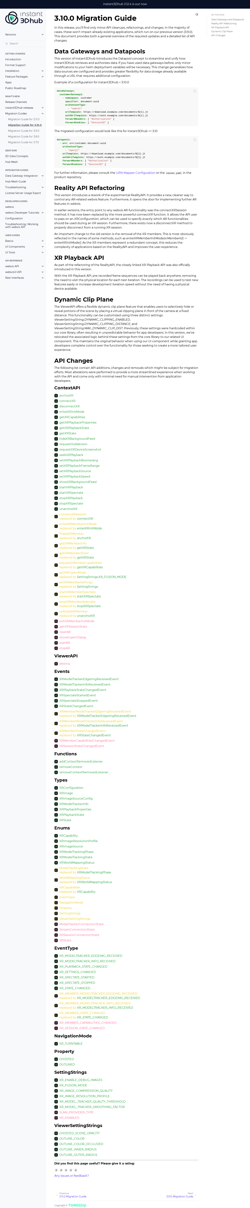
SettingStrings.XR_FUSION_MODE (101, 577)
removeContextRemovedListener (83, 772)
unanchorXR (68, 509)
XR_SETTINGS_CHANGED (77, 972)
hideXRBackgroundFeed (77, 438)
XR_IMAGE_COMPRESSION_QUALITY (86, 1090)
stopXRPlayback (71, 498)
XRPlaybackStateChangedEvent (82, 690)
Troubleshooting (15, 187)
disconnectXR (69, 406)
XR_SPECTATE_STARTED (76, 977)
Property (65, 908)
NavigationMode (71, 902)
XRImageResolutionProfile (78, 841)
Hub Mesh (11, 162)
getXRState (67, 433)
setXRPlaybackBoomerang (78, 460)
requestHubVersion (73, 444)
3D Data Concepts (16, 156)
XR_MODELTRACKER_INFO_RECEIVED (87, 961)
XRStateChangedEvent (76, 706)
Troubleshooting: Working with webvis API (21, 226)
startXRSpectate (71, 492)
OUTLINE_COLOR (72, 1138)
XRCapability (68, 835)
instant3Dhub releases (19, 107)
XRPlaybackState (71, 814)
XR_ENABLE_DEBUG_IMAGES (80, 1080)
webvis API (12, 266)
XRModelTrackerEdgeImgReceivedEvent (89, 679)
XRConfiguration (71, 788)
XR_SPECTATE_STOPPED (77, 983)
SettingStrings (87, 586)
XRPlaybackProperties (75, 809)
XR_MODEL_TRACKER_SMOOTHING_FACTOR (92, 1107)
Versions (10, 34)
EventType (67, 897)
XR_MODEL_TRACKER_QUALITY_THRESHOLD (92, 1101)
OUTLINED (67, 1064)
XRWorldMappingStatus (76, 862)
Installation (12, 71)
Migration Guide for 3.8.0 (23, 136)
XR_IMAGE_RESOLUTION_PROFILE (84, 1096)
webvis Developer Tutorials (22, 212)
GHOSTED (66, 1059)
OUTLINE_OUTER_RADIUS (78, 1155)
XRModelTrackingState (75, 857)
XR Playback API (220, 27)
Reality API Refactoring (224, 23)
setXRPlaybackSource (75, 471)
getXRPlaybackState (74, 428)
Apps (8, 82)
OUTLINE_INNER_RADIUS (78, 1149)
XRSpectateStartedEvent (77, 695)
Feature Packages (16, 76)
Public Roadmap (15, 88)
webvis (9, 207)
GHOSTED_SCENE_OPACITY (79, 1133)
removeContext (70, 767)
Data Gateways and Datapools (227, 19)
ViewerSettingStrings (74, 918)
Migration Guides (16, 113)
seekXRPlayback (71, 455)
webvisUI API (13, 272)
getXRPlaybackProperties (77, 422)
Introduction (13, 59)
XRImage (66, 793)
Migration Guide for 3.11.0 (23, 119)
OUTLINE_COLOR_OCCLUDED (81, 1144)
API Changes (218, 35)
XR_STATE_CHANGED (74, 988)
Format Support (15, 65)
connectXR (67, 401)
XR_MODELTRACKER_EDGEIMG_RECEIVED (90, 956)
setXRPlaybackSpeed (74, 476)
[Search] (24, 43)
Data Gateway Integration (21, 175)
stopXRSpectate (71, 503)
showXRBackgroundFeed (78, 482)
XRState (65, 820)
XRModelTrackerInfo (73, 804)
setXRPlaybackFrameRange (79, 465)
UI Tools (10, 252)
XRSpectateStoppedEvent (78, 700)
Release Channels (16, 102)
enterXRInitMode (71, 411)
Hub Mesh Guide (15, 181)
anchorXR (66, 395)
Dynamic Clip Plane (222, 31)
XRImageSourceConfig (76, 798)
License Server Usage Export (23, 193)
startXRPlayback (71, 487)
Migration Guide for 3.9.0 (23, 130)
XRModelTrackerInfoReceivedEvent (85, 684)
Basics (9, 241)
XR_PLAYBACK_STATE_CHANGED (83, 966)
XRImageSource (71, 846)
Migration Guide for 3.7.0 (23, 142)
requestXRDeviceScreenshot (80, 449)
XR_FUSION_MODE (73, 1085)
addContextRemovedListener (81, 761)
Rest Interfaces (14, 277)
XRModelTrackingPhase (76, 852)
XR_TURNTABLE (71, 1043)
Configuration (14, 218)
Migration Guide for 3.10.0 (25, 125)
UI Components (15, 246)
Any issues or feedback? (71, 1175)
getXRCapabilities (72, 417)
